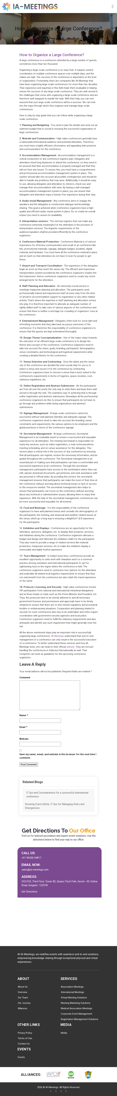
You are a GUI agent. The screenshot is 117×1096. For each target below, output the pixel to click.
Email (23, 727)
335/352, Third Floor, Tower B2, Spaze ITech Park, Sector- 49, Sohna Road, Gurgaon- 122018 (59, 883)
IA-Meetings (57, 636)
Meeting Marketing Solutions (75, 1003)
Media (64, 1032)
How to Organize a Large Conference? (57, 54)
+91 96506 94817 (31, 857)
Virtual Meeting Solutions (74, 997)
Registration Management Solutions (79, 1019)
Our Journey (24, 1003)
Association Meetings (72, 986)
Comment (24, 677)
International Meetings (72, 992)
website (70, 646)
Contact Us (24, 1043)
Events (21, 1057)
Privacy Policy (25, 1032)
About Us (23, 986)
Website (23, 738)
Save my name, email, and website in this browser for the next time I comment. (57, 756)
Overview (22, 992)
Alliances (22, 1008)
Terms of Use (25, 1038)
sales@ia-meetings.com (35, 869)
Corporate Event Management (76, 1013)
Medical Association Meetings (76, 1008)
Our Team (23, 997)
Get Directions (29, 891)
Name (23, 715)
